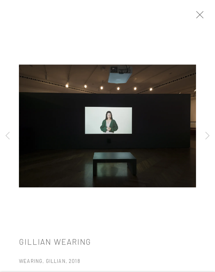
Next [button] (207, 136)
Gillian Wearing (55, 244)
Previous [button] (7, 136)
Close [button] (198, 17)
